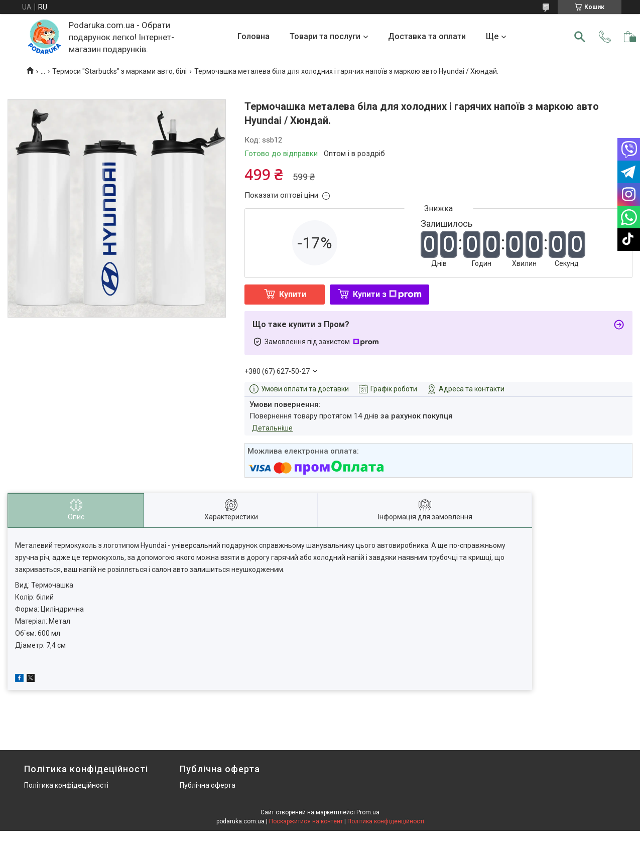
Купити (292, 294)
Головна (253, 36)
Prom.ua (367, 812)
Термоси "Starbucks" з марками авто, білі (119, 71)
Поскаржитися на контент (306, 821)
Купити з (387, 294)
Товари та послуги (325, 36)
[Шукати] (580, 37)
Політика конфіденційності (385, 821)
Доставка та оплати (427, 36)
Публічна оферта (207, 785)
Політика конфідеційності (66, 785)
